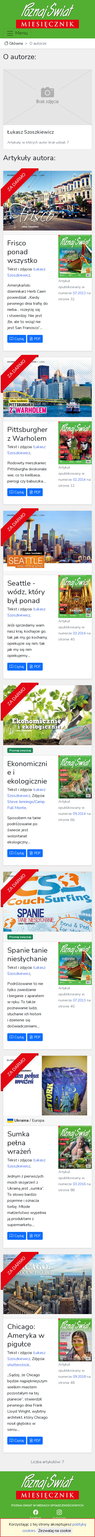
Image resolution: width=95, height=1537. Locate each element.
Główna (13, 43)
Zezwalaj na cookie (54, 1530)
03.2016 (79, 1184)
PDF (34, 338)
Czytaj (17, 338)
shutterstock (18, 1365)
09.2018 (79, 1376)
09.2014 (79, 813)
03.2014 (79, 633)
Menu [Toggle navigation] (17, 33)
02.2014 (79, 479)
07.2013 (79, 293)
